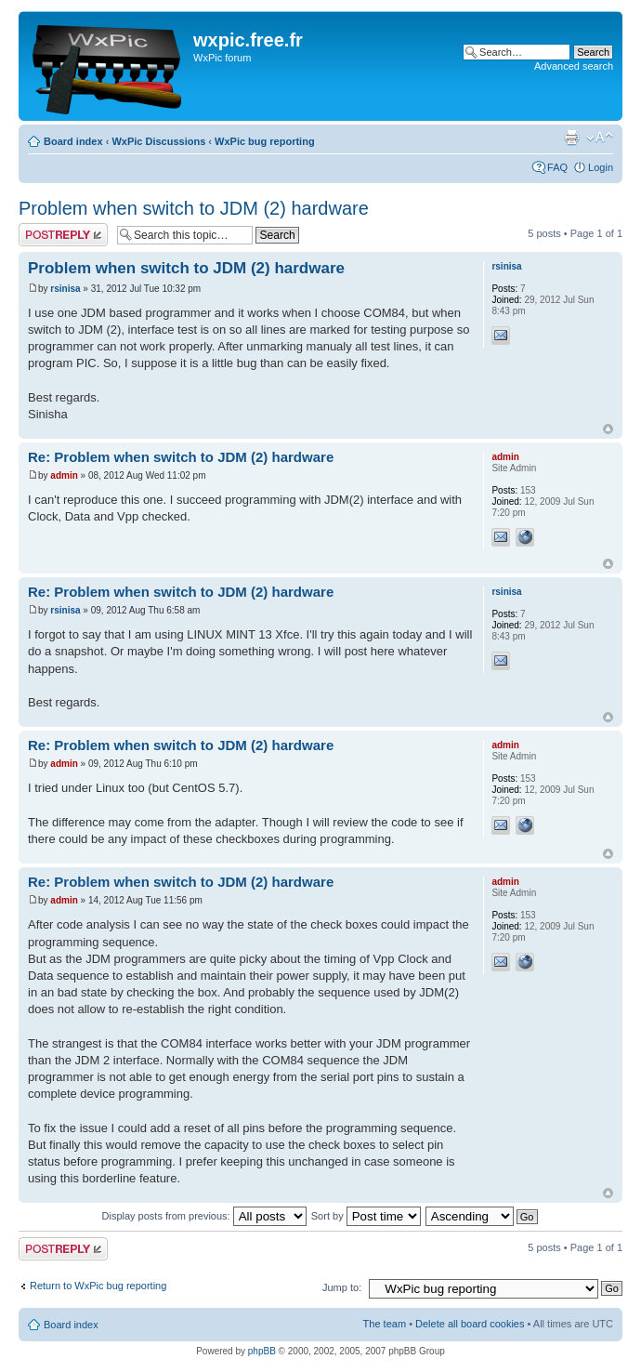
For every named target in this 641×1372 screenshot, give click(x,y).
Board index (73, 141)
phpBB (262, 1351)
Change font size (599, 137)
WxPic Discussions (158, 141)
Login (600, 167)
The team (384, 1323)
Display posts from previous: (204, 1215)
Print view (571, 137)
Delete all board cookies (469, 1323)
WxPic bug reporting (265, 141)
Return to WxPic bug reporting (98, 1285)
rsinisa (65, 289)
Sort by (366, 1215)
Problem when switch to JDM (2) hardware (194, 208)
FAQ (557, 167)
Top (608, 429)
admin (63, 475)
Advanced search (573, 66)
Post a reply (63, 234)
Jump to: (341, 1287)
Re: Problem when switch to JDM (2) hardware (181, 457)
